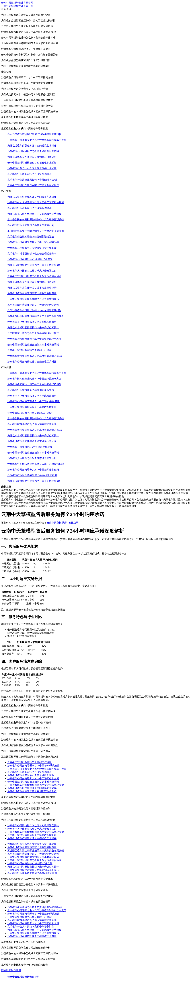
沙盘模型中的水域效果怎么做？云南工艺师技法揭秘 (35, 202)
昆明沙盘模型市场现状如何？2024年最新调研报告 (34, 134)
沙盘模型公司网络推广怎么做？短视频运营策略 (33, 151)
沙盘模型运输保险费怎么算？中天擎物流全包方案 (34, 339)
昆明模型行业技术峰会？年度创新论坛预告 (30, 236)
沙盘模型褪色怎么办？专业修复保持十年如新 (32, 168)
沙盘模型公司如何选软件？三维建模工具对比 (32, 361)
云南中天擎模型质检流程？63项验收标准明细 (32, 162)
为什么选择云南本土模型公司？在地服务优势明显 (34, 214)
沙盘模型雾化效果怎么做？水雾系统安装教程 (32, 322)
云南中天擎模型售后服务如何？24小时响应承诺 (33, 344)
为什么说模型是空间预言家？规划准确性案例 (32, 293)
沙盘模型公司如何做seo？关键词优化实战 (29, 259)
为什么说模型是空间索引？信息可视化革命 (30, 775)
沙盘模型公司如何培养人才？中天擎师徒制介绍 (33, 469)
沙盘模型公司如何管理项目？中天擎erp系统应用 (33, 242)
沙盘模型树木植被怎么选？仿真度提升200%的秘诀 (34, 356)
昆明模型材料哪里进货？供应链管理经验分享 (32, 253)
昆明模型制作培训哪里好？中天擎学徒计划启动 (33, 304)
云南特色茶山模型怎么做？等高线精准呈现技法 (33, 333)
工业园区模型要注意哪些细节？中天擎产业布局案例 (35, 231)
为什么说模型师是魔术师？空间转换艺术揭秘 (32, 145)
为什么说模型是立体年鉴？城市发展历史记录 (32, 287)
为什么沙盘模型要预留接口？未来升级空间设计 (33, 327)
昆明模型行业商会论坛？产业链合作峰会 (29, 174)
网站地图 (6, 970)
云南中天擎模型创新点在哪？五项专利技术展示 (33, 185)
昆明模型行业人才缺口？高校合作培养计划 (30, 225)
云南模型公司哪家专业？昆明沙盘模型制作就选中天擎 (36, 140)
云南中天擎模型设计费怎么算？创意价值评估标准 (34, 276)
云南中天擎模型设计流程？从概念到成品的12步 (33, 870)
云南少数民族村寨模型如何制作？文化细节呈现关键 (35, 219)
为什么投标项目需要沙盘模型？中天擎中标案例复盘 (35, 316)
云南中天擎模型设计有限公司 (17, 2)
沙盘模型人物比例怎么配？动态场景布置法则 (32, 270)
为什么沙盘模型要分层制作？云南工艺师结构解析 (34, 265)
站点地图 (16, 970)
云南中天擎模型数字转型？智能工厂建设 (29, 350)
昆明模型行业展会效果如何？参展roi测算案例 (32, 179)
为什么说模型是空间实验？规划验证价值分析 (32, 157)
